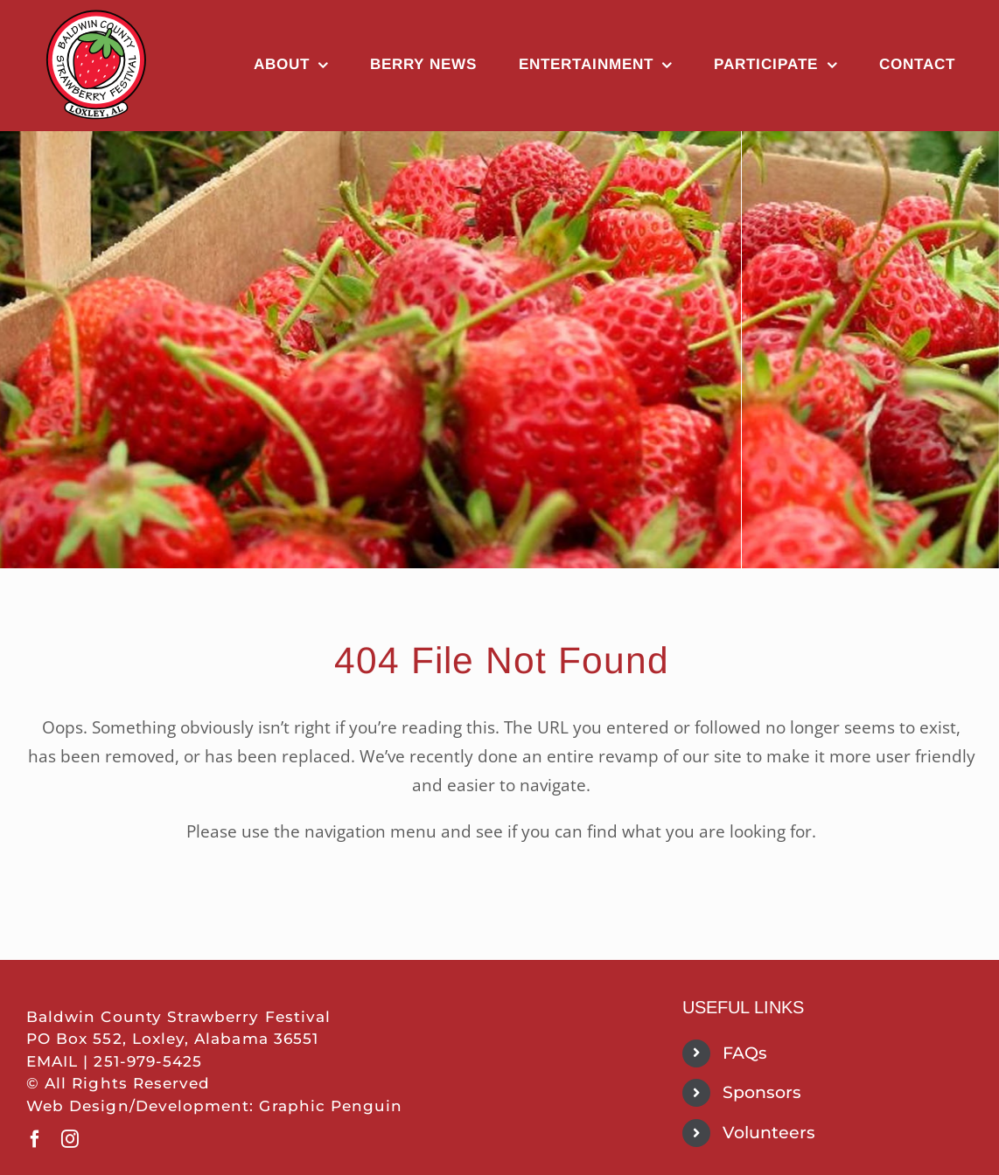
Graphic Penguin (330, 1106)
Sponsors (762, 1092)
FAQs (745, 1053)
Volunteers (769, 1133)
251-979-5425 (148, 1061)
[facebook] (35, 1139)
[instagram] (70, 1139)
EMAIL (52, 1061)
